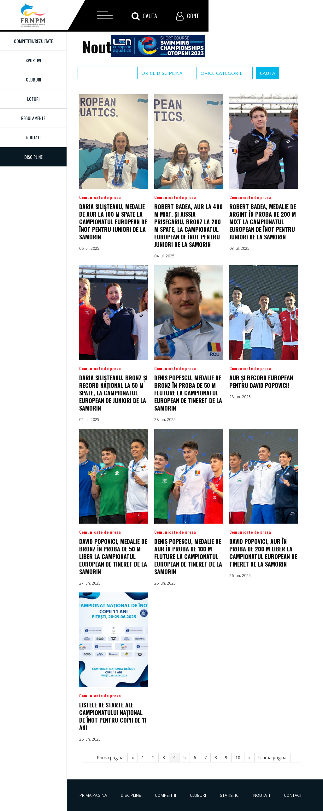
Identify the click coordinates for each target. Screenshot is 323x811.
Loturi (33, 98)
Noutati (33, 137)
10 (237, 757)
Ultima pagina (272, 757)
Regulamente (33, 118)
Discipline (131, 795)
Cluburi (33, 79)
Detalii (113, 176)
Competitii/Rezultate (33, 41)
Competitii (165, 795)
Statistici (229, 795)
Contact (293, 795)
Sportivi (33, 60)
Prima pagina (110, 757)
